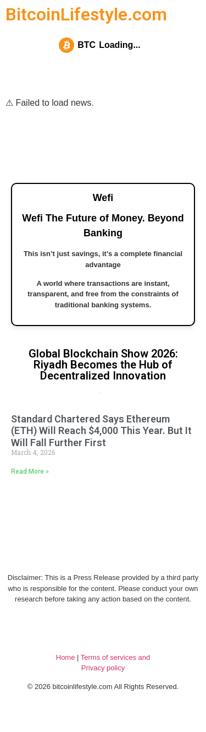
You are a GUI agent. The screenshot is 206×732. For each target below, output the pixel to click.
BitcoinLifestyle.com (86, 14)
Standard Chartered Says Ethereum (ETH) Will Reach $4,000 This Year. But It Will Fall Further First (101, 430)
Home (65, 657)
